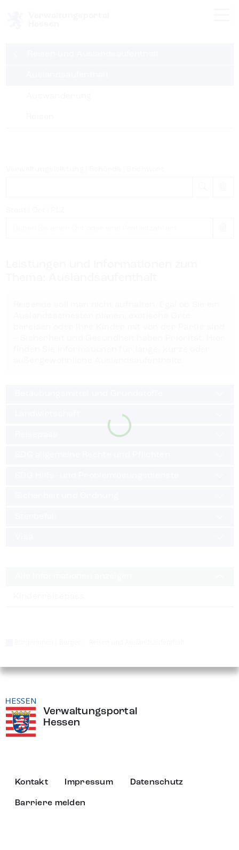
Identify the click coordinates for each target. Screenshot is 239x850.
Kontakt (31, 782)
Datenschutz (157, 782)
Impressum (89, 782)
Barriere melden (50, 803)
